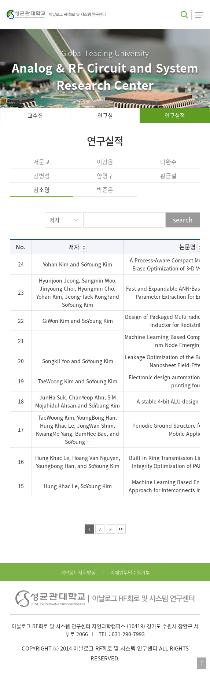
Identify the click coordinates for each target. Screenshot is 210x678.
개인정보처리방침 (78, 572)
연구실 (105, 115)
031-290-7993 (128, 634)
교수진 (35, 115)
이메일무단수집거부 (130, 572)
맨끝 (121, 529)
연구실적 (175, 115)
